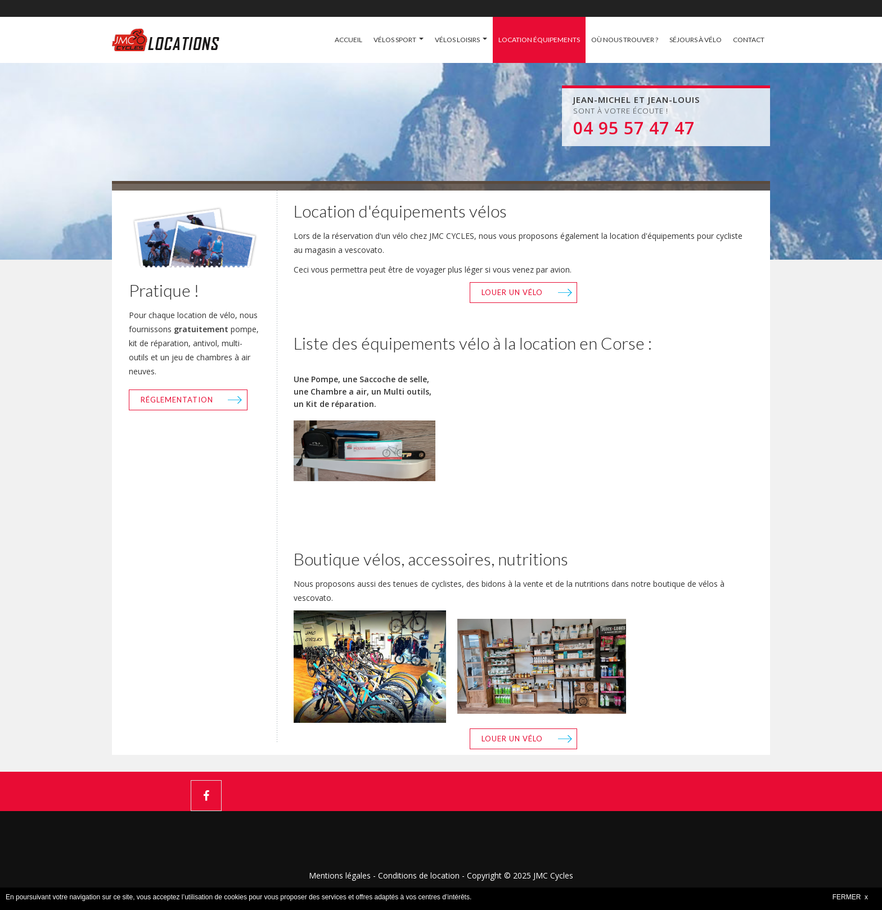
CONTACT (748, 39)
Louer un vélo (512, 292)
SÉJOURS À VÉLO (695, 39)
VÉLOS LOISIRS (457, 39)
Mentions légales (340, 875)
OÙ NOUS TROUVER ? (624, 39)
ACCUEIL (348, 39)
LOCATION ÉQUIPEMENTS (539, 39)
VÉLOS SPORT (395, 39)
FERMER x (850, 897)
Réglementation (177, 399)
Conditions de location (419, 875)
